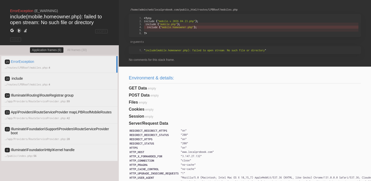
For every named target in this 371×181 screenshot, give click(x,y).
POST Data (139, 95)
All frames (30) (77, 50)
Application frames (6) (46, 50)
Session (136, 116)
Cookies (136, 109)
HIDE (16, 39)
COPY (101, 31)
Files (133, 102)
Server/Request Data (148, 123)
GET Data (138, 88)
